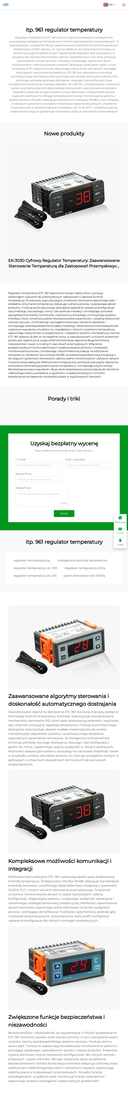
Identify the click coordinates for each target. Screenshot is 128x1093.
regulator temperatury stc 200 (35, 568)
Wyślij (64, 513)
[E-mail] (120, 531)
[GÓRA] (120, 542)
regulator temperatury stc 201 (35, 575)
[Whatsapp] (120, 520)
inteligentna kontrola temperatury (82, 560)
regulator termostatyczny (32, 560)
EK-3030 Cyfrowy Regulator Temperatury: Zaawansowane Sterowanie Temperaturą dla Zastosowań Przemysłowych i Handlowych (64, 263)
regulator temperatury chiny (85, 568)
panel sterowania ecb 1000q (84, 575)
